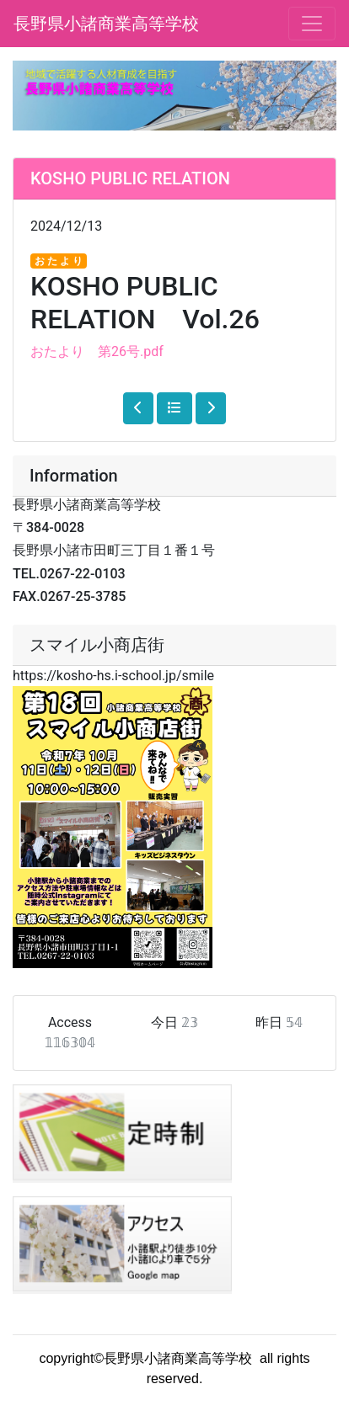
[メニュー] (312, 23)
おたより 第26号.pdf (97, 351)
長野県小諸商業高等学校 (106, 23)
